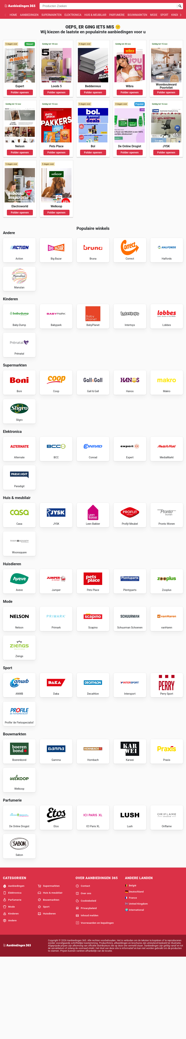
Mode (153, 14)
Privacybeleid (86, 989)
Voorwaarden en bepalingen (95, 1004)
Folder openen (20, 92)
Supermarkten (51, 14)
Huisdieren (47, 995)
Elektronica (72, 14)
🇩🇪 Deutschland (134, 973)
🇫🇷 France (131, 978)
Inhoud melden (87, 997)
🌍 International (134, 991)
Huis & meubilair (95, 14)
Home (13, 14)
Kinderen (177, 14)
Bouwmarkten (137, 14)
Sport (164, 14)
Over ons (83, 975)
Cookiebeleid (86, 982)
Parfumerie (117, 14)
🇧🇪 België (130, 966)
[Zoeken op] (180, 6)
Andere (10, 1002)
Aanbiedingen (29, 14)
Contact (83, 967)
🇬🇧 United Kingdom (136, 985)
